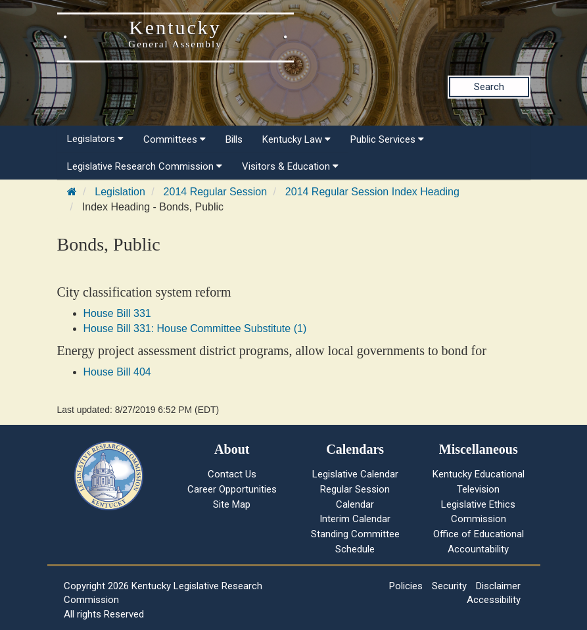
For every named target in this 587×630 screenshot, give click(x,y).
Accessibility (494, 600)
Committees (174, 139)
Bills (234, 139)
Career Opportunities (232, 489)
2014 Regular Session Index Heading (372, 191)
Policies (406, 586)
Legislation (120, 191)
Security (449, 586)
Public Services (387, 139)
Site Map (231, 504)
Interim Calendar (354, 519)
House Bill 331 (117, 313)
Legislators (95, 139)
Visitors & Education (290, 166)
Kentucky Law (296, 139)
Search (489, 87)
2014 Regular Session (215, 191)
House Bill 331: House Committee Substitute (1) (195, 328)
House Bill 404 (117, 371)
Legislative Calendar (355, 474)
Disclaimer (498, 586)
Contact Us (232, 474)
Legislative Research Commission (144, 166)
